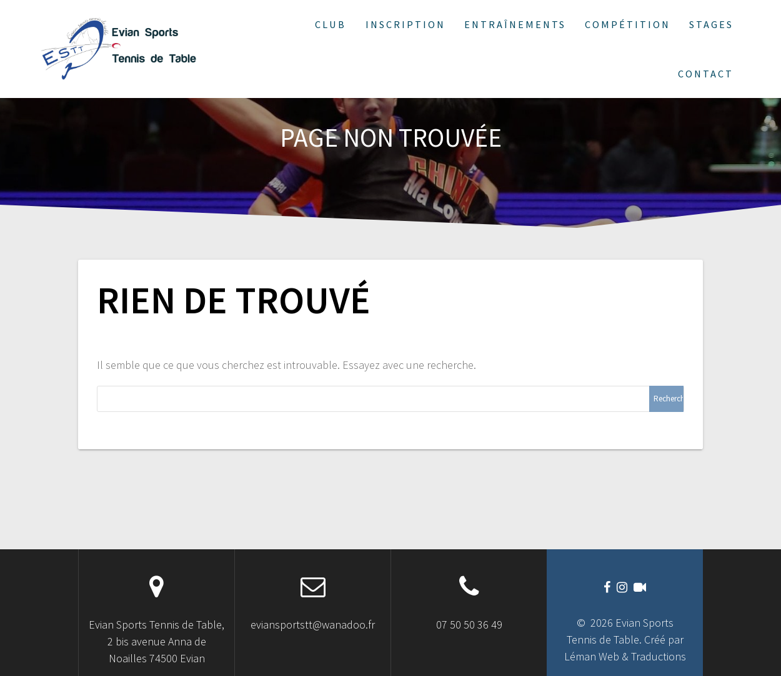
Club (330, 24)
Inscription (405, 24)
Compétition (627, 24)
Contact (706, 73)
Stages (711, 24)
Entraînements (515, 24)
